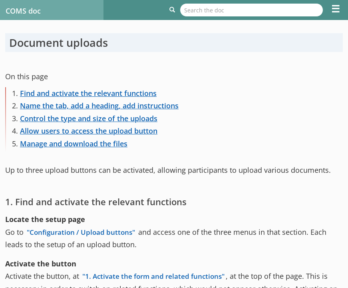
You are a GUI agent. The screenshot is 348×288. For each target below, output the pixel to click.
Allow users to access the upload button (88, 131)
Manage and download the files (73, 143)
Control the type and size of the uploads (88, 118)
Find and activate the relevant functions (88, 93)
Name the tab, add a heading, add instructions (99, 105)
